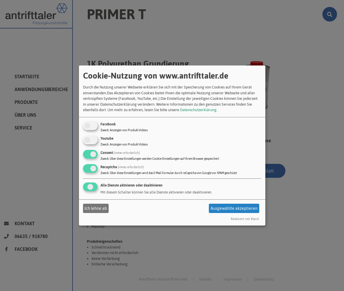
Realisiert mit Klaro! (245, 219)
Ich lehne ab (95, 208)
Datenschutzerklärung (198, 110)
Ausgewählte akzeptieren (234, 208)
